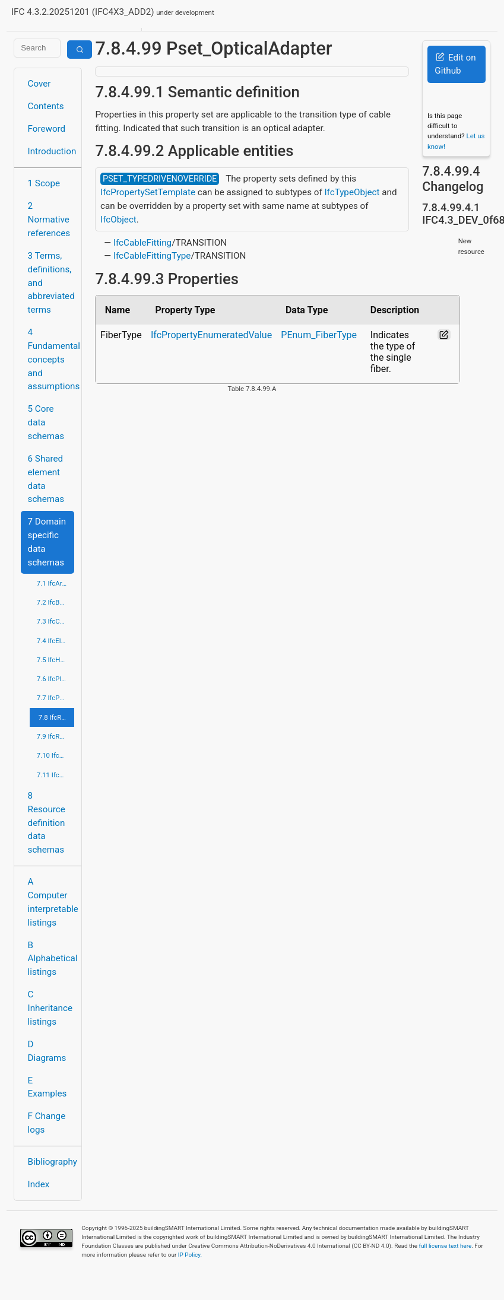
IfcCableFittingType (152, 255)
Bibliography (51, 1161)
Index (39, 1184)
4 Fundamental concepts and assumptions (51, 359)
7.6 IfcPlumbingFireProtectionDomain (56, 679)
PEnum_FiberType (319, 335)
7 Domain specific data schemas (47, 541)
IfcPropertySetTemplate (147, 192)
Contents (46, 106)
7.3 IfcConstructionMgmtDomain (56, 621)
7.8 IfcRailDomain (57, 717)
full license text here (445, 1245)
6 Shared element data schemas (46, 478)
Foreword (47, 128)
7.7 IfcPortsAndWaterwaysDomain (56, 698)
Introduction (51, 151)
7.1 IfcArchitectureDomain (56, 583)
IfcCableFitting (142, 242)
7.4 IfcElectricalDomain (56, 641)
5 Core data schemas (46, 422)
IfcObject (118, 219)
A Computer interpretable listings (51, 901)
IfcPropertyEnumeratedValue (211, 335)
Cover (39, 83)
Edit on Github (455, 64)
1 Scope (44, 183)
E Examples (47, 1087)
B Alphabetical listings (51, 959)
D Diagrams (47, 1051)
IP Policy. (190, 1254)
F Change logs (47, 1123)
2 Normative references (49, 220)
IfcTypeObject (351, 192)
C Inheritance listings (50, 1008)
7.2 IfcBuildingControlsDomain (56, 602)
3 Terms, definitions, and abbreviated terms (51, 282)
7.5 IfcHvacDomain (56, 660)
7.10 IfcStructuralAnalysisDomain (56, 755)
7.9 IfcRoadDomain (56, 736)
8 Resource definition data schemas (46, 822)
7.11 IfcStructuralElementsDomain (56, 775)
